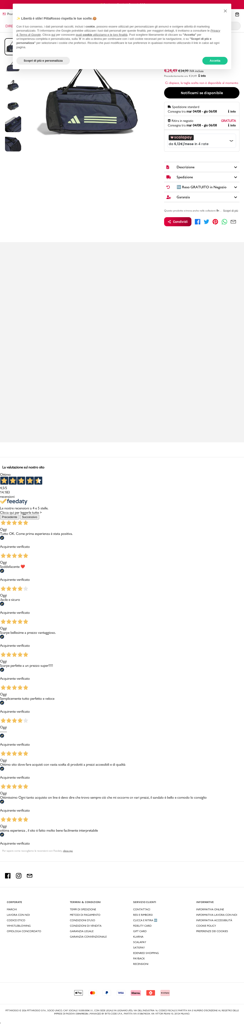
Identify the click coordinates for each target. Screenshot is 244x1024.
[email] (233, 221)
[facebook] (197, 221)
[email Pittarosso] (29, 877)
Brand (219, 210)
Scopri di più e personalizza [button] (43, 60)
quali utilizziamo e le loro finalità (101, 34)
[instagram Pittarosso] (18, 877)
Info (202, 76)
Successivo (29, 517)
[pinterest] (215, 221)
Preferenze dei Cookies (212, 931)
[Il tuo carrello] (237, 14)
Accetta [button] (215, 60)
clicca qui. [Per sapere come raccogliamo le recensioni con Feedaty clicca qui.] (68, 850)
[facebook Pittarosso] (7, 877)
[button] (225, 11)
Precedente (9, 517)
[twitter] (206, 221)
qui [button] (53, 34)
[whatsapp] (224, 221)
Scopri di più (230, 210)
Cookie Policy (206, 925)
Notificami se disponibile (202, 93)
